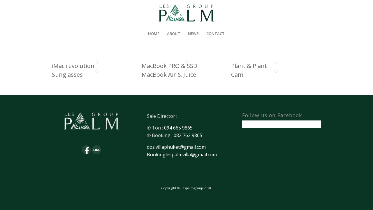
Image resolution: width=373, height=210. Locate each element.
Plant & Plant (249, 66)
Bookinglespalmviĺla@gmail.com (182, 154)
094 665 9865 (178, 128)
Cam (237, 74)
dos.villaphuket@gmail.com (176, 147)
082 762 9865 (188, 135)
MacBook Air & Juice (169, 74)
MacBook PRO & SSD (169, 66)
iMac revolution (73, 66)
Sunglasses (67, 74)
